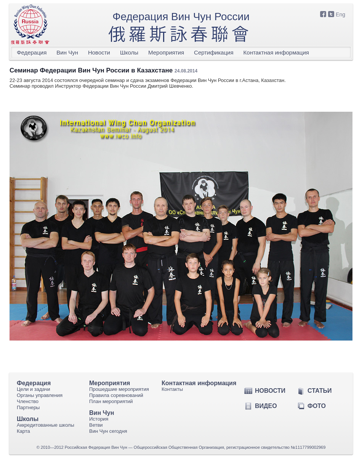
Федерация (31, 52)
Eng (340, 14)
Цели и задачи (33, 389)
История (98, 419)
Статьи (320, 390)
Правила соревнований (116, 395)
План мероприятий (111, 401)
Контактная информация (276, 52)
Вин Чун (67, 52)
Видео (266, 406)
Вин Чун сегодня (108, 431)
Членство (27, 401)
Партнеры (28, 407)
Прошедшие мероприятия (119, 389)
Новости (99, 52)
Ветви (96, 425)
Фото (317, 406)
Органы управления (39, 395)
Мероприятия (166, 52)
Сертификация (213, 52)
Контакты (172, 389)
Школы (129, 52)
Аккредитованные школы (45, 425)
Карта (23, 431)
